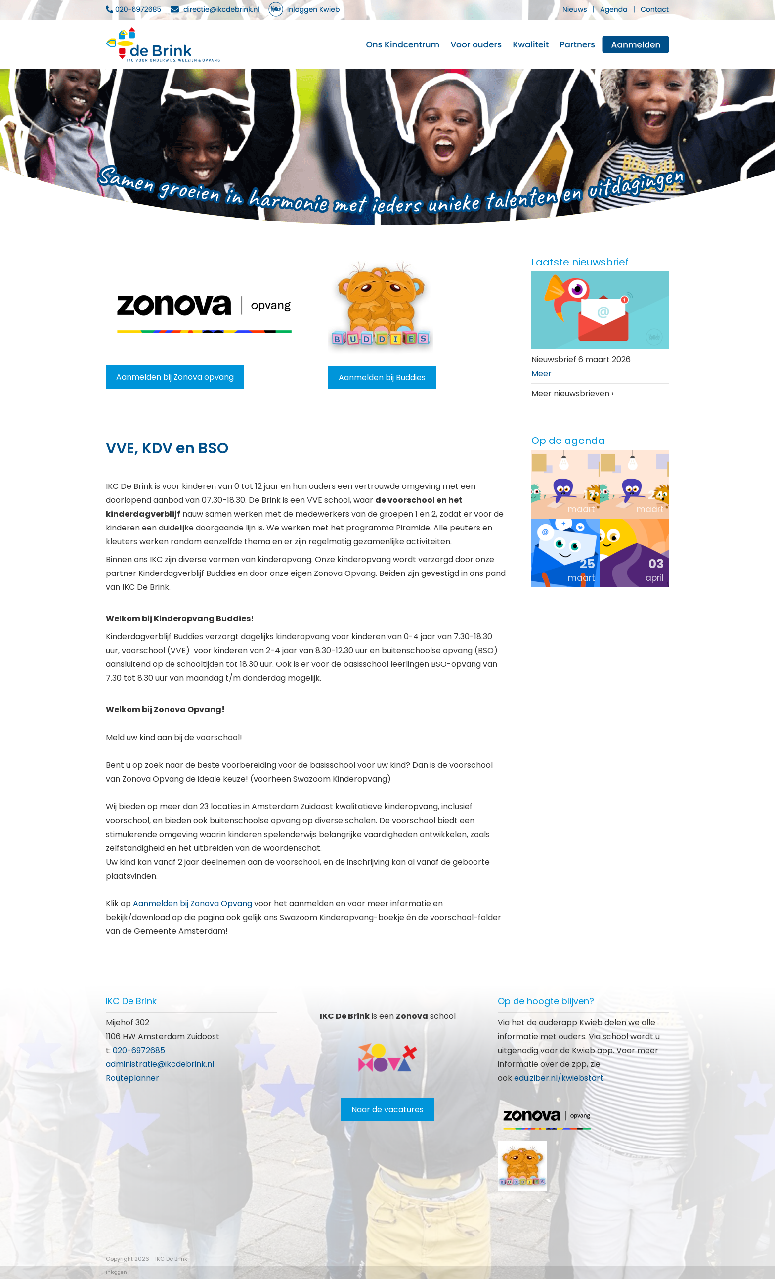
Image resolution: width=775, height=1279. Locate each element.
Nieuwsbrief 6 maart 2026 (581, 359)
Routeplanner (132, 1078)
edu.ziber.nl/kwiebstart (558, 1078)
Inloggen (116, 1272)
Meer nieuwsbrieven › (572, 393)
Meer (541, 373)
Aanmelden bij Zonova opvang (175, 377)
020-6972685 (139, 1050)
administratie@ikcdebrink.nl (160, 1064)
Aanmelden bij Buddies (382, 377)
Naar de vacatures (387, 1109)
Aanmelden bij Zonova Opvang (192, 903)
